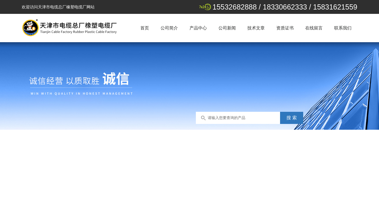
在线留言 (314, 27)
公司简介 (169, 27)
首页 (144, 27)
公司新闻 (227, 27)
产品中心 (198, 27)
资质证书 (285, 27)
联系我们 (343, 27)
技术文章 (256, 27)
